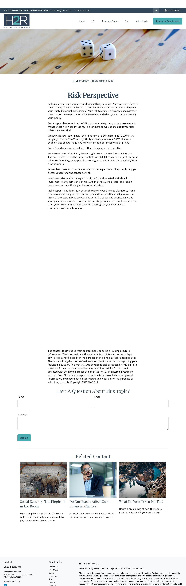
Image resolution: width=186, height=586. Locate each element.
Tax (50, 571)
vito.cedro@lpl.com (12, 573)
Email (97, 389)
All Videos (53, 584)
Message (22, 406)
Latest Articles (55, 580)
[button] (82, 13)
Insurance (53, 568)
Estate (51, 565)
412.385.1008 (15, 559)
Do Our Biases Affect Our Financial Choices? (88, 496)
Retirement (53, 559)
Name (20, 389)
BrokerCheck (138, 560)
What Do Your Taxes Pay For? (141, 493)
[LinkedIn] (156, 2)
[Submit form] (24, 430)
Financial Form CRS (91, 556)
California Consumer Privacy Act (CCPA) (164, 583)
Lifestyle (52, 577)
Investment (53, 562)
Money (52, 574)
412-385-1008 (81, 2)
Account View (172, 2)
